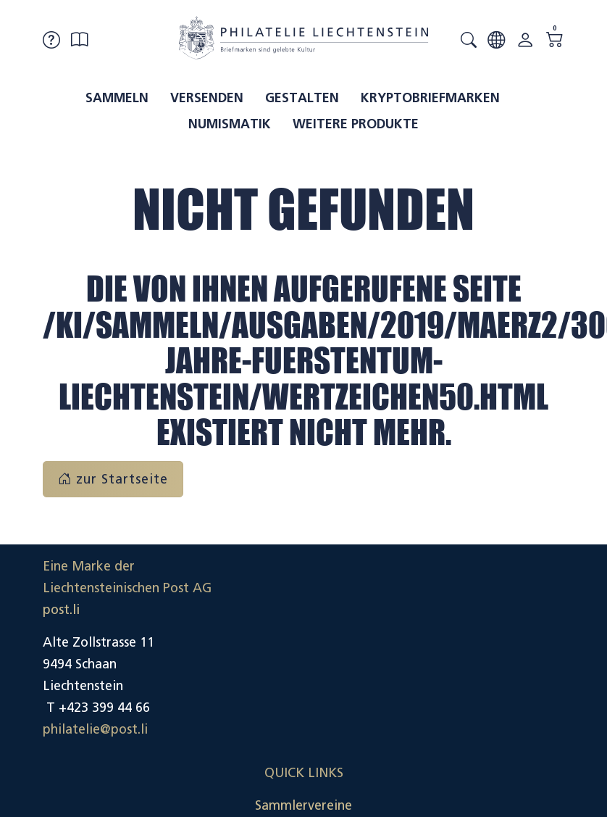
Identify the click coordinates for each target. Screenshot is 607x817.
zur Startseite (113, 479)
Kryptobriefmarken (430, 98)
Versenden (206, 98)
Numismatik (229, 124)
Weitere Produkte (356, 124)
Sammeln (116, 98)
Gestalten (302, 98)
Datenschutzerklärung (498, 664)
